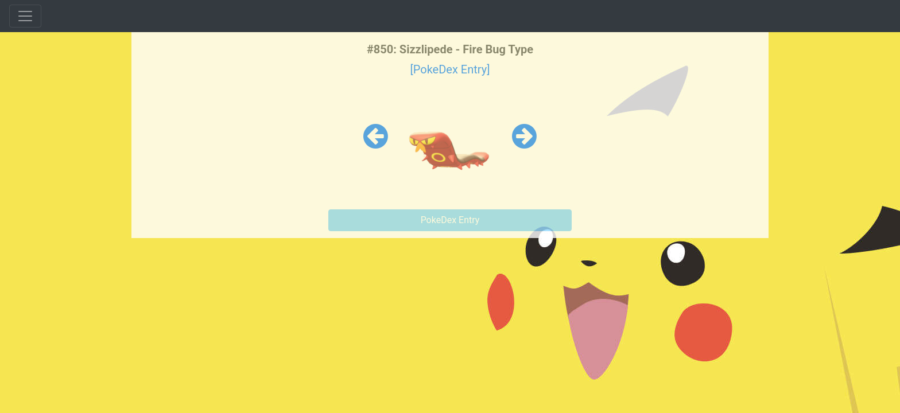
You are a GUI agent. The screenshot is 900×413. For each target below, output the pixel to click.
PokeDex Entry (450, 220)
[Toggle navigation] (25, 16)
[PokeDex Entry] (450, 69)
